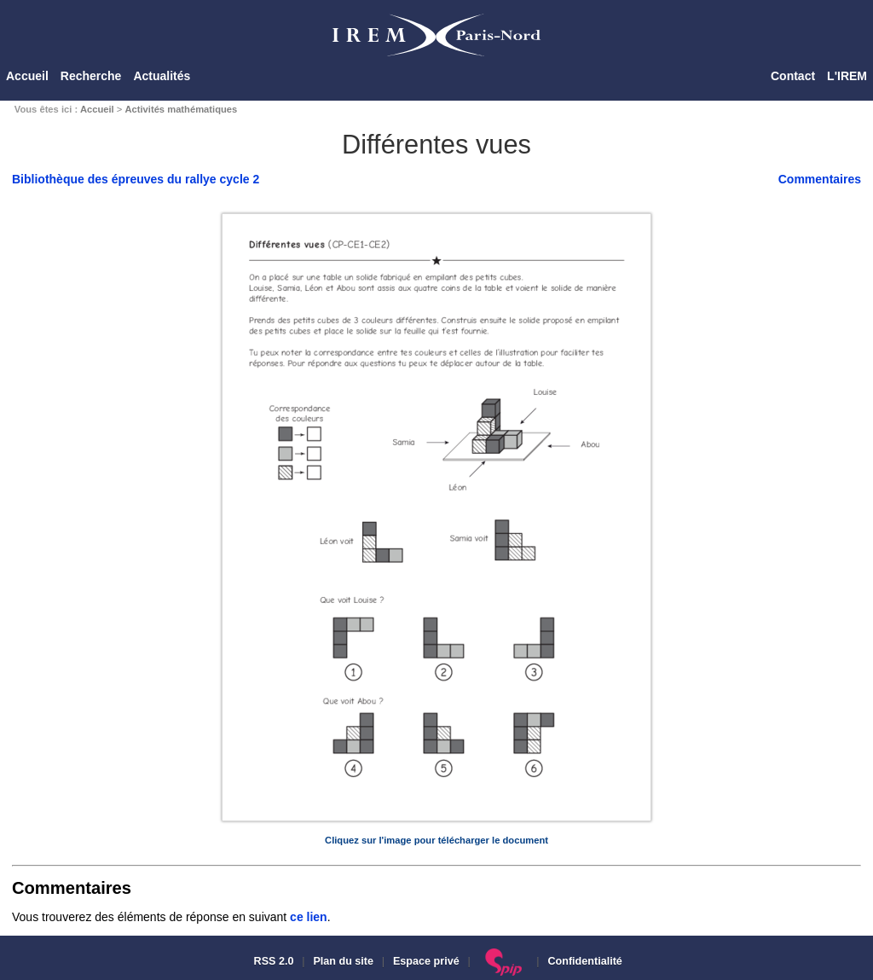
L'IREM (847, 76)
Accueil (27, 76)
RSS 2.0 (272, 961)
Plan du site (343, 961)
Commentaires (819, 179)
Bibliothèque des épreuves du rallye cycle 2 (135, 179)
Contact (793, 76)
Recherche (91, 76)
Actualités (161, 76)
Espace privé (426, 961)
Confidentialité (584, 961)
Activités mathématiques (180, 109)
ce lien (308, 917)
